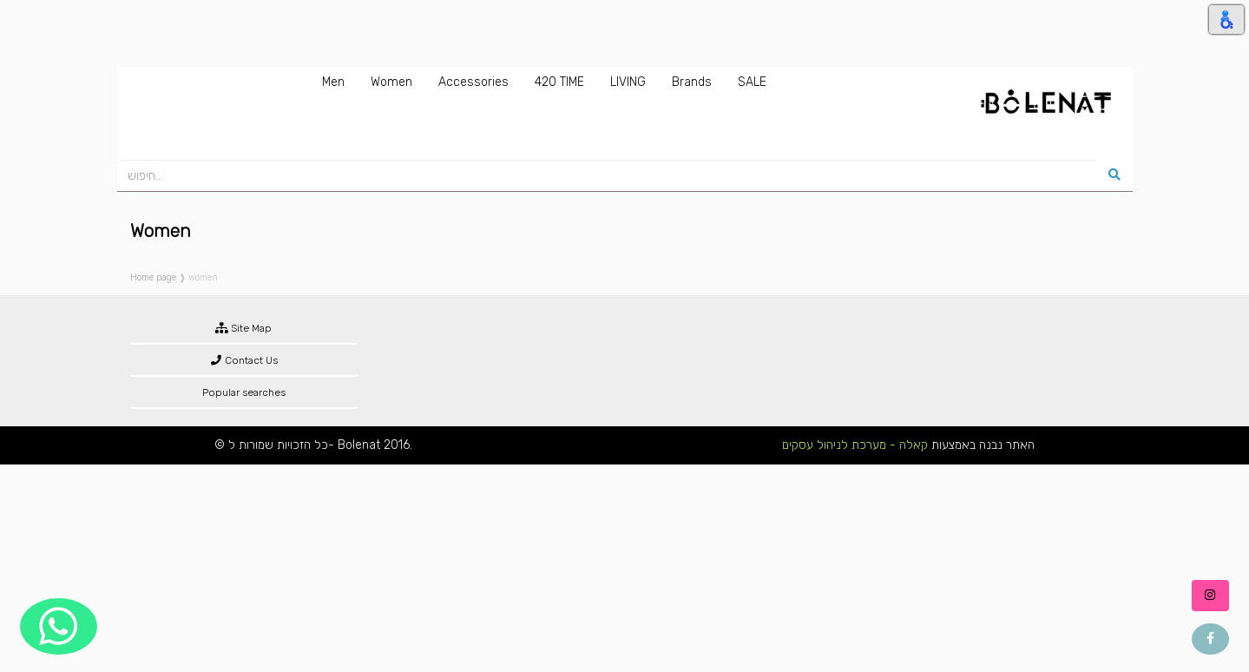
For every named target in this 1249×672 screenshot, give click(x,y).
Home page (153, 277)
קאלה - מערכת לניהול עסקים (855, 445)
